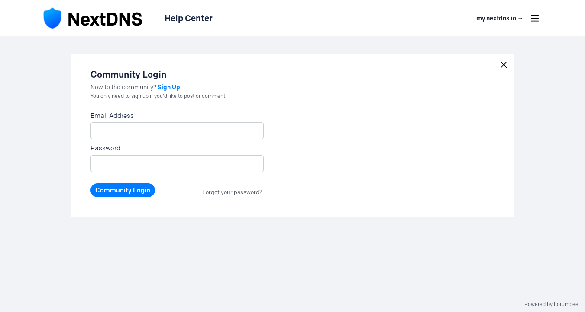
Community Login (122, 190)
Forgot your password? (232, 191)
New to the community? (124, 87)
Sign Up (169, 87)
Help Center (189, 18)
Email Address (112, 116)
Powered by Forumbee (551, 304)
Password (105, 148)
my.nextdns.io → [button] (500, 18)
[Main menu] (535, 18)
